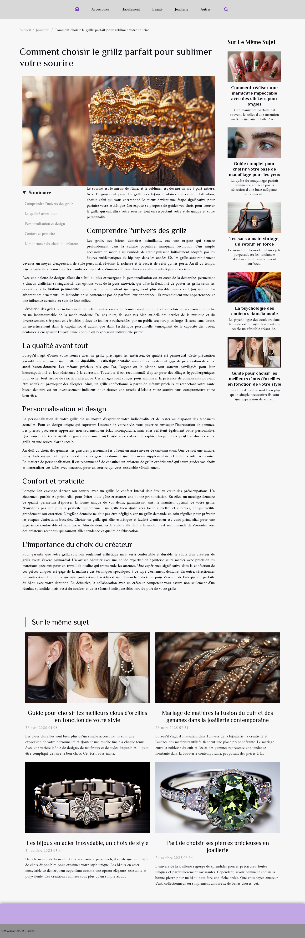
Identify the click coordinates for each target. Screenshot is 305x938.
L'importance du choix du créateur (51, 244)
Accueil (25, 30)
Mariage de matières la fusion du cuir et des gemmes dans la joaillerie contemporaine (217, 716)
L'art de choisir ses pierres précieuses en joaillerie (217, 846)
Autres (206, 9)
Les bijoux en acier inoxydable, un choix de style (87, 842)
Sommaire (39, 193)
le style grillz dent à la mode (132, 525)
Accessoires (100, 9)
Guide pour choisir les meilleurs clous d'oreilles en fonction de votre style (254, 379)
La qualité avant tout (41, 214)
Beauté (157, 9)
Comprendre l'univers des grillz (49, 204)
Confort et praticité (40, 234)
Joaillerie (181, 9)
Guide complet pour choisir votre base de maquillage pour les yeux (254, 169)
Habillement (131, 9)
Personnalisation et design (45, 224)
